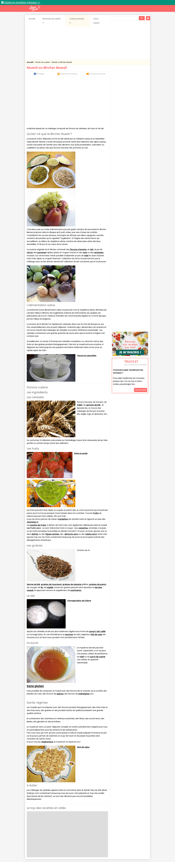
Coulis (140, 829)
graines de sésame (71, 540)
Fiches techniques (100, 823)
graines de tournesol (51, 540)
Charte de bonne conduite (125, 852)
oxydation (63, 474)
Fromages (96, 831)
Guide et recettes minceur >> (22, 2)
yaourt (92, 587)
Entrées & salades (48, 831)
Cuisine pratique (76, 20)
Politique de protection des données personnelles (82, 855)
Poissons (53, 833)
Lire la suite (140, 375)
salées (64, 833)
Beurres (60, 829)
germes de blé (93, 360)
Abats (33, 829)
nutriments (75, 546)
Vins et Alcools (126, 833)
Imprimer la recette (67, 74)
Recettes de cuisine (51, 20)
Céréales (81, 829)
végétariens (47, 697)
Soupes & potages (88, 833)
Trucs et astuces (121, 823)
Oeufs (127, 831)
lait (91, 205)
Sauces (74, 833)
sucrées (103, 833)
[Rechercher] (142, 18)
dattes (35, 489)
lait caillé (100, 587)
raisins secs (91, 489)
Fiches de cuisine (42, 62)
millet (79, 360)
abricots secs (71, 489)
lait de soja (96, 590)
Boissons (70, 829)
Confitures (93, 829)
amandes (99, 208)
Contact (56, 852)
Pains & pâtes (138, 831)
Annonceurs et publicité (39, 852)
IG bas (106, 831)
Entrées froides (82, 831)
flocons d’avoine (78, 205)
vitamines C (32, 477)
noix (85, 208)
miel (86, 211)
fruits (96, 468)
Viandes (113, 833)
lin (42, 543)
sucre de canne (97, 612)
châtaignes (84, 649)
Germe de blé (33, 540)
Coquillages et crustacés (124, 829)
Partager (39, 74)
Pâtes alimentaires (39, 833)
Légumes (116, 831)
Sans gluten (35, 642)
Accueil (32, 18)
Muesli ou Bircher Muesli (62, 62)
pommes (41, 208)
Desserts (33, 831)
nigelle (50, 543)
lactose (69, 590)
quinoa (60, 649)
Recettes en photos (77, 823)
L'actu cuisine (96, 20)
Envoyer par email (95, 74)
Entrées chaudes (65, 831)
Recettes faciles (54, 823)
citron (30, 208)
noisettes (83, 483)
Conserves (105, 829)
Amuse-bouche (46, 829)
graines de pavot (97, 540)
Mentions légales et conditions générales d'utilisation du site (86, 852)
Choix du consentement (115, 855)
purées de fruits (38, 480)
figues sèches (52, 489)
